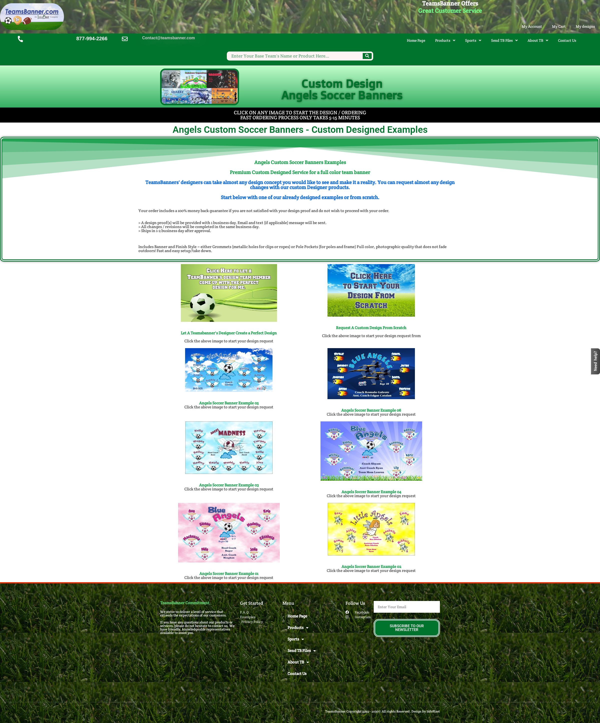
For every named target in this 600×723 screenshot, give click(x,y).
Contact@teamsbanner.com (168, 38)
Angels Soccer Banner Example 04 (371, 491)
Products (445, 40)
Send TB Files (504, 40)
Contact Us (567, 40)
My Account (532, 26)
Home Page (416, 40)
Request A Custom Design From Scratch (371, 327)
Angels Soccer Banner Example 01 (228, 573)
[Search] (367, 56)
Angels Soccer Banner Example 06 (371, 410)
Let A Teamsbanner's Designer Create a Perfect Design (229, 333)
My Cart (559, 26)
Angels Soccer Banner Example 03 (229, 485)
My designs (585, 26)
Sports (473, 40)
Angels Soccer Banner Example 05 (229, 403)
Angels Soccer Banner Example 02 (371, 566)
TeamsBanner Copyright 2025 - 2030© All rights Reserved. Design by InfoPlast (382, 711)
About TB (538, 40)
